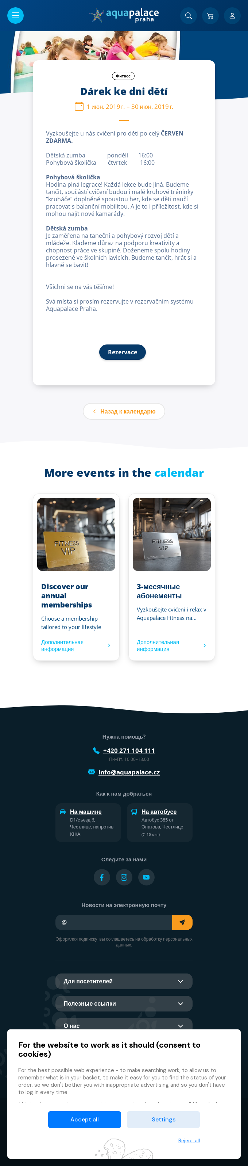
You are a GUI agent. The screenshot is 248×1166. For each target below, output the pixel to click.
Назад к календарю (123, 411)
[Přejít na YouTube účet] (146, 877)
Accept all (84, 1119)
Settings (163, 1119)
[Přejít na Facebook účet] (102, 877)
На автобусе (154, 812)
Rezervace (122, 352)
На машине (81, 812)
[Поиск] (188, 15)
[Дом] (124, 15)
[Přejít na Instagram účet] (124, 877)
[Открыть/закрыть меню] (15, 15)
